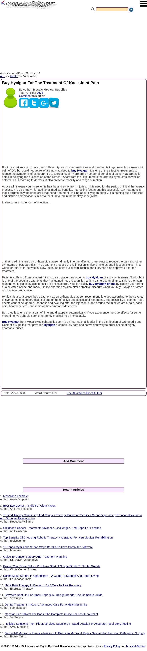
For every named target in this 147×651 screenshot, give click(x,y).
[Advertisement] (73, 42)
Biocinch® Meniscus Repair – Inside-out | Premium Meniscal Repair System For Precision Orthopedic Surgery (75, 633)
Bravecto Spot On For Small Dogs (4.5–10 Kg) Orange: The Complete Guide (53, 595)
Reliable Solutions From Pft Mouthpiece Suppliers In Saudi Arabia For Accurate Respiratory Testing (68, 623)
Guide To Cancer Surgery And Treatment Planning (35, 556)
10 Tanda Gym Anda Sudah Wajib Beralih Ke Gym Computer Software (48, 547)
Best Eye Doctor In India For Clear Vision (29, 505)
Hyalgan (49, 324)
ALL (2, 76)
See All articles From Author (84, 393)
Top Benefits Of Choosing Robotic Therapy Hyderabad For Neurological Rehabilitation (58, 537)
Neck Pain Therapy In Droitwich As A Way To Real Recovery (43, 585)
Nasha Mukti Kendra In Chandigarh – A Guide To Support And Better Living (51, 575)
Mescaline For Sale (15, 496)
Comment (25, 96)
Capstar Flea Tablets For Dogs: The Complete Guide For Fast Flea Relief (51, 614)
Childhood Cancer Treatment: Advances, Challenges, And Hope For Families (52, 528)
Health (14, 76)
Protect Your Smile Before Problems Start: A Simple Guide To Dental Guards (51, 566)
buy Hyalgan (79, 170)
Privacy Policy (112, 646)
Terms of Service (135, 646)
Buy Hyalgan (10, 321)
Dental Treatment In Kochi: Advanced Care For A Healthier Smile (46, 604)
